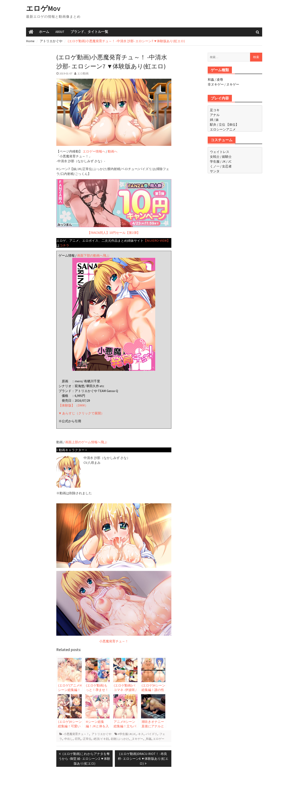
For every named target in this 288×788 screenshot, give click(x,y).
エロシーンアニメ (223, 129)
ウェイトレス (219, 152)
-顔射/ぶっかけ (119, 739)
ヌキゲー (232, 84)
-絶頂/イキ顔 (101, 739)
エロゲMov (43, 8)
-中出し (68, 739)
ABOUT (59, 32)
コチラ (64, 245)
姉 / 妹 (214, 120)
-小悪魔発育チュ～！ (76, 734)
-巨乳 (77, 739)
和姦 (211, 79)
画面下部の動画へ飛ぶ (93, 255)
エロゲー (158, 739)
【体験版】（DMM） (73, 405)
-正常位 (86, 739)
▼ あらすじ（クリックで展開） (81, 413)
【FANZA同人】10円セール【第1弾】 (113, 207)
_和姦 (148, 739)
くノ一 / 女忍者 (221, 166)
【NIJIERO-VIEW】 (156, 240)
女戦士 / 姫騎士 (221, 157)
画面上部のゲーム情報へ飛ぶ (86, 442)
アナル (215, 115)
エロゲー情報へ (94, 151)
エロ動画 (83, 73)
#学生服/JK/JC (127, 734)
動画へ (112, 151)
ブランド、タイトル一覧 (89, 32)
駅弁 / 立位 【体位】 (224, 124)
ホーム (44, 32)
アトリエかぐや (101, 734)
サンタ (215, 171)
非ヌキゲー (216, 84)
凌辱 (220, 79)
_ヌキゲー (136, 739)
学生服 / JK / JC (220, 161)
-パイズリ (151, 734)
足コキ (215, 110)
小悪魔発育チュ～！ (113, 641)
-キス (140, 734)
